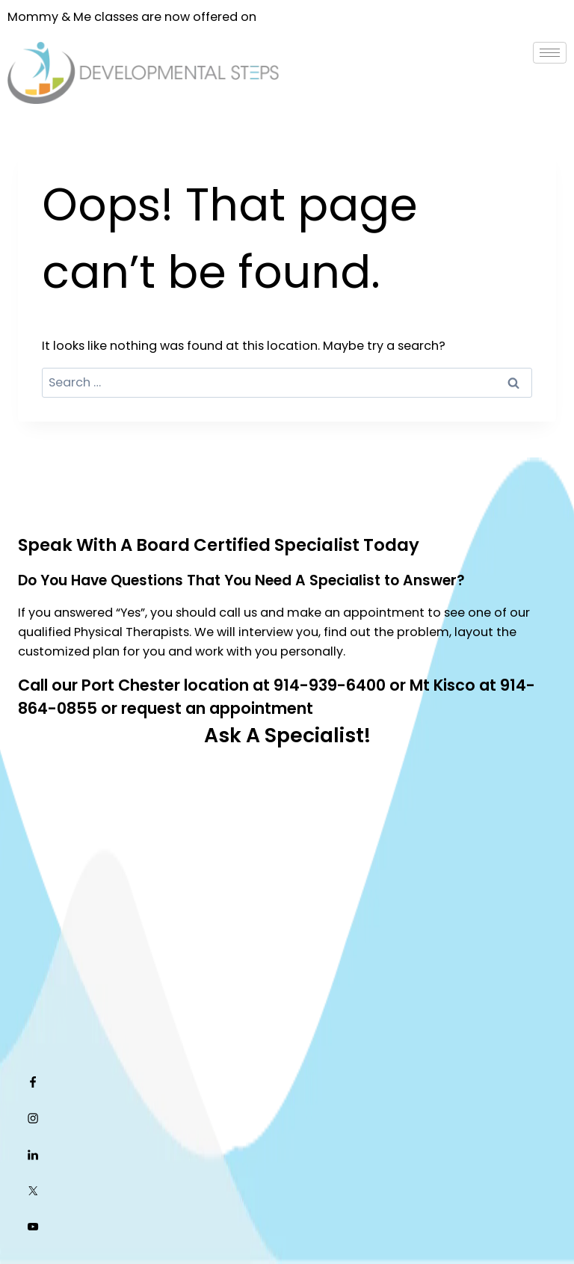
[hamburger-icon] (550, 53)
